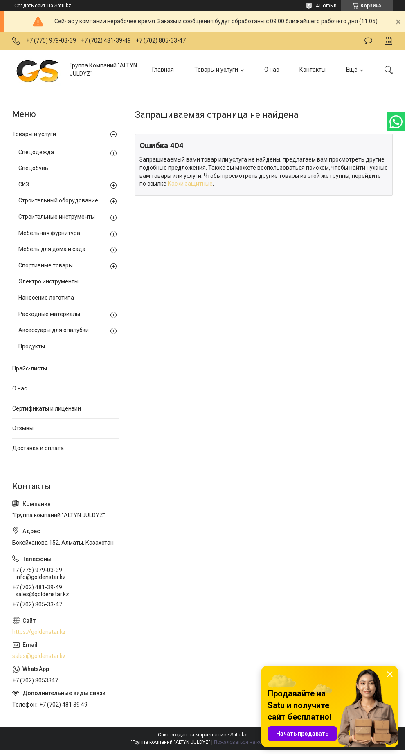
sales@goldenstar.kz (39, 656)
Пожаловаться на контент (244, 742)
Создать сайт (29, 6)
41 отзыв (326, 6)
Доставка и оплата (38, 448)
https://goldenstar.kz (39, 631)
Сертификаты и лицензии (46, 408)
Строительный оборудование (58, 200)
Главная (163, 69)
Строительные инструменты (56, 216)
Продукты (31, 346)
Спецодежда (36, 152)
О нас (271, 69)
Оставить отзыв (368, 41)
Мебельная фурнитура (49, 233)
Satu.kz (238, 735)
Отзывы (23, 428)
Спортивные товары (45, 265)
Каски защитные (190, 183)
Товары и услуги (216, 69)
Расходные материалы (49, 314)
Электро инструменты (48, 281)
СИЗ (23, 184)
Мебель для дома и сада (52, 249)
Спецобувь (33, 168)
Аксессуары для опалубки (53, 330)
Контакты (312, 69)
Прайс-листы (29, 368)
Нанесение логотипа (46, 297)
